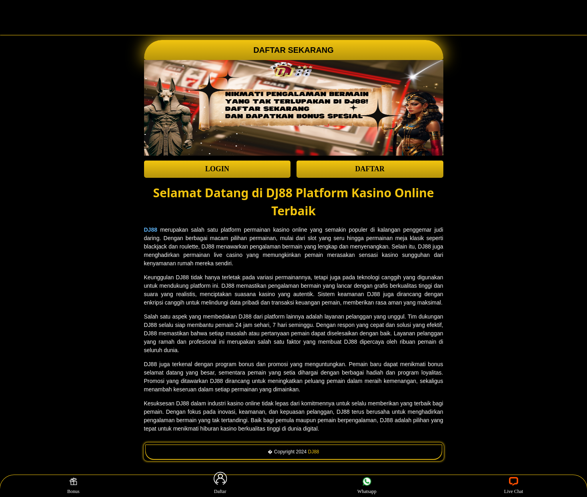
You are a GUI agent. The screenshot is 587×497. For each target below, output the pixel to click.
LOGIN (217, 169)
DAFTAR (370, 169)
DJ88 (313, 452)
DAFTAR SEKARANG (293, 50)
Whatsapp (367, 486)
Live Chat (513, 486)
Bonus (73, 486)
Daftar (220, 486)
